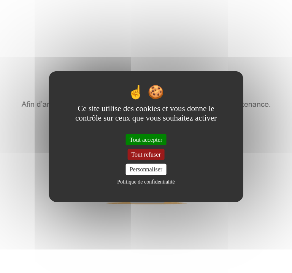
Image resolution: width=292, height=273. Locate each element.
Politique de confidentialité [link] (146, 181)
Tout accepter (146, 139)
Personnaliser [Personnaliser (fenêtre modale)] (146, 169)
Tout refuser (146, 154)
